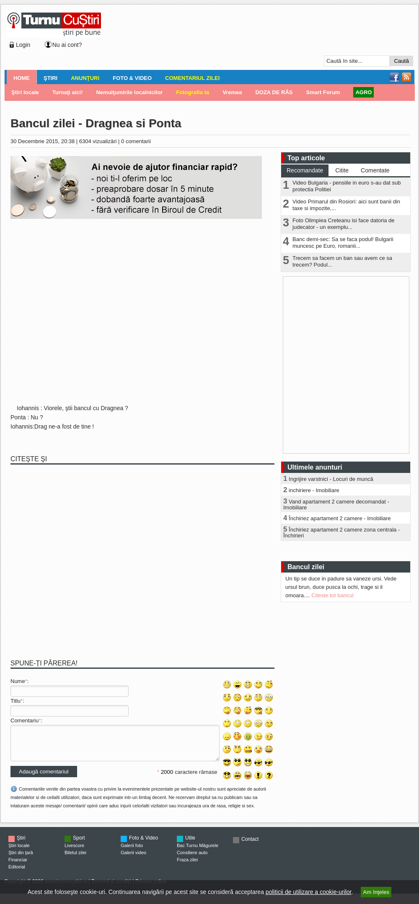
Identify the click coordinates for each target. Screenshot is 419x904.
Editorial (16, 873)
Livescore (74, 851)
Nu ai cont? (67, 44)
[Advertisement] (139, 38)
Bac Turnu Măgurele (197, 851)
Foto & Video (132, 78)
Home (21, 78)
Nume (17, 681)
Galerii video (133, 858)
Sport (79, 844)
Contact (250, 845)
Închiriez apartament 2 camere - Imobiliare (340, 518)
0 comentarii (136, 141)
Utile (190, 844)
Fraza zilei (187, 865)
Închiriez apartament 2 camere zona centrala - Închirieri (341, 532)
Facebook (394, 77)
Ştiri (50, 78)
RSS (406, 77)
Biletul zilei (75, 858)
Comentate (375, 170)
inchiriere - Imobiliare (314, 490)
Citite (342, 170)
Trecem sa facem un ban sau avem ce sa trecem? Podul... (342, 261)
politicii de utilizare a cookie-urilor (309, 892)
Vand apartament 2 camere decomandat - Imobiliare (336, 504)
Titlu (15, 701)
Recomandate (305, 170)
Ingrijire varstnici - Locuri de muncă (331, 479)
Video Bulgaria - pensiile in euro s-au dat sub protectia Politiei (346, 186)
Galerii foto (132, 851)
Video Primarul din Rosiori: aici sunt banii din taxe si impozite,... (346, 204)
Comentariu (24, 720)
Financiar (17, 865)
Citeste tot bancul (332, 595)
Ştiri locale (19, 851)
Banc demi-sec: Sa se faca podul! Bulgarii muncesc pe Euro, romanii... (342, 242)
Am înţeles (376, 892)
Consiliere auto (192, 858)
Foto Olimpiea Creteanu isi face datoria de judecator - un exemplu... (343, 223)
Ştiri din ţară (20, 858)
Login (23, 44)
